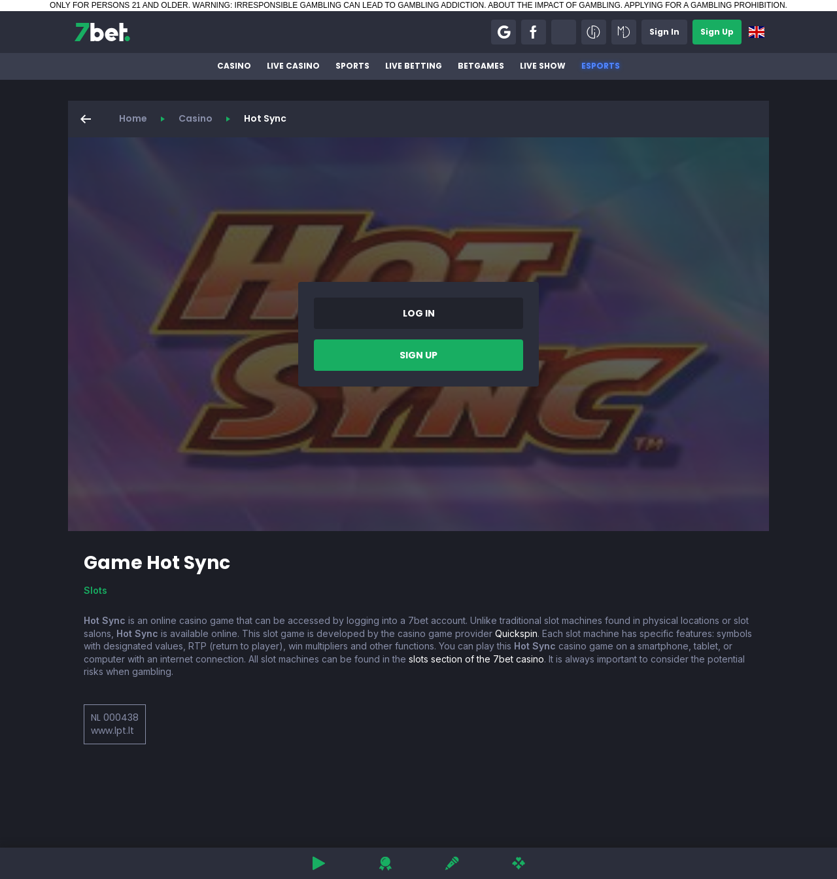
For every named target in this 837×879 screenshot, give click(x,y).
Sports (352, 65)
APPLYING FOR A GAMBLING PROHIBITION (704, 5)
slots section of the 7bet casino (476, 658)
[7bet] (102, 32)
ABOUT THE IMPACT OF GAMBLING (554, 5)
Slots (95, 590)
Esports (600, 65)
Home (133, 118)
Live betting (413, 65)
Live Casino (293, 65)
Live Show (543, 65)
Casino (234, 65)
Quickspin (516, 633)
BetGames (481, 65)
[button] (503, 32)
